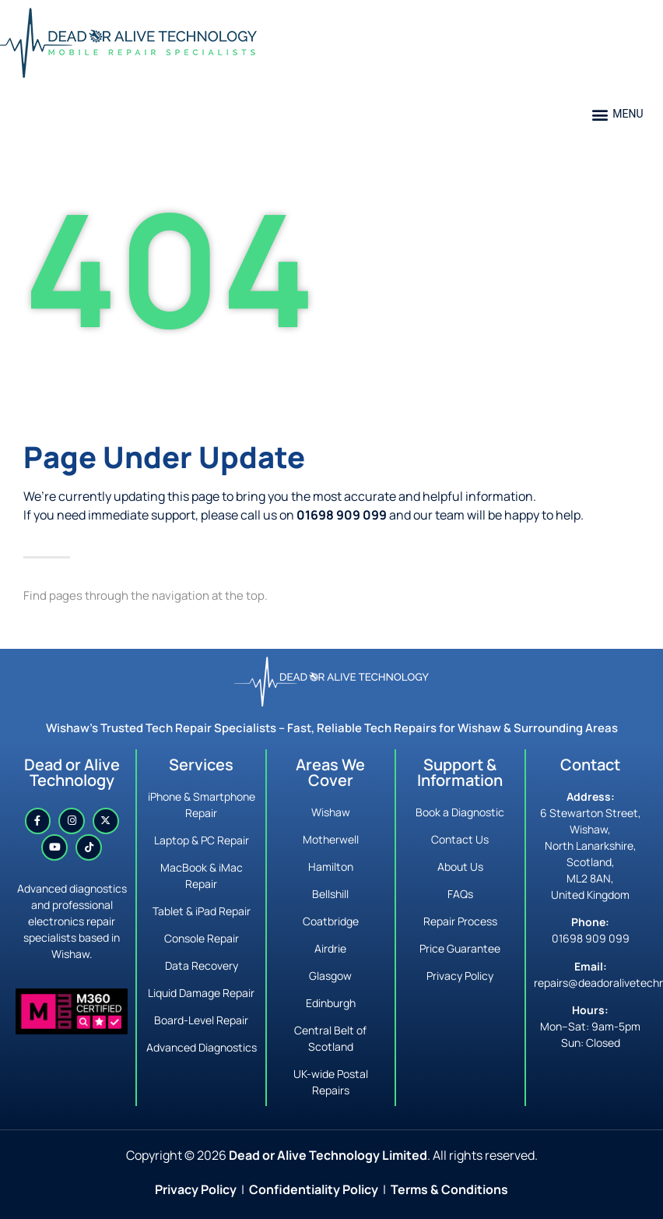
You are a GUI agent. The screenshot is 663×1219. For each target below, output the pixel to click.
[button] (617, 114)
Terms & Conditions (449, 1189)
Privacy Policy (196, 1189)
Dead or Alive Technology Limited (328, 1155)
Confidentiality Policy (313, 1189)
